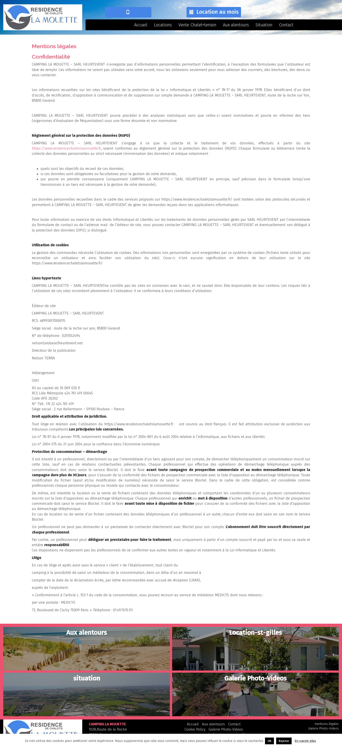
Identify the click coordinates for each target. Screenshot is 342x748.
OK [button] (269, 741)
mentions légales (327, 724)
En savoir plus (305, 741)
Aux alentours (236, 24)
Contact (286, 24)
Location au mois (213, 12)
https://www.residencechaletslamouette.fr (66, 148)
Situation (263, 24)
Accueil (140, 24)
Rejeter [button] (284, 741)
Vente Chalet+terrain (197, 24)
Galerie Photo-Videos (226, 729)
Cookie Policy (195, 729)
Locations (163, 24)
